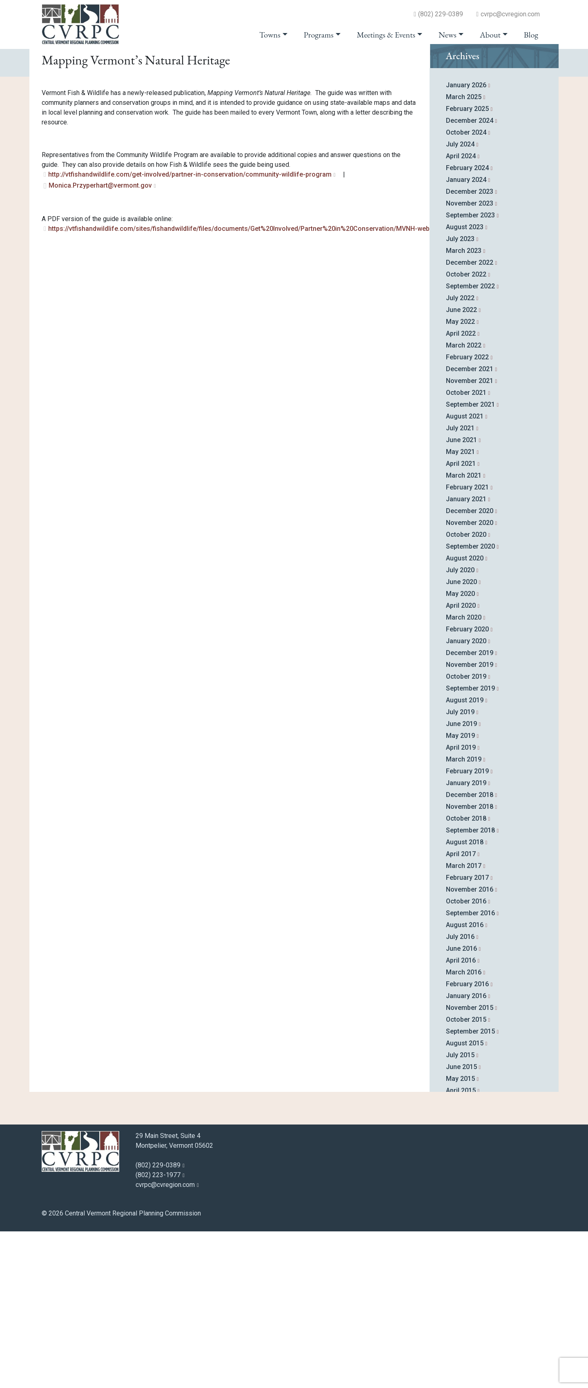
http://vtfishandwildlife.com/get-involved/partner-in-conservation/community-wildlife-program (190, 331)
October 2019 (466, 833)
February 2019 (467, 928)
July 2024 (460, 301)
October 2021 (466, 549)
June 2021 (461, 596)
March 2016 (463, 1129)
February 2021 (467, 644)
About (490, 34)
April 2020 (461, 762)
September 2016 (470, 1070)
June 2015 (461, 1223)
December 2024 (469, 277)
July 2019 (460, 868)
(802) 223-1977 (158, 1331)
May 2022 (460, 478)
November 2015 (469, 1164)
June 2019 (461, 880)
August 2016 (464, 1081)
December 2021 (469, 525)
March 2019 (463, 916)
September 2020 (470, 703)
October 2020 (466, 691)
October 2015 (466, 1176)
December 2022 (469, 419)
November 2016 (469, 1046)
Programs (319, 34)
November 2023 (469, 360)
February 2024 (467, 324)
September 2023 (470, 372)
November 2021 (469, 537)
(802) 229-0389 (440, 14)
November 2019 (469, 821)
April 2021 (461, 620)
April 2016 (461, 1117)
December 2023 (469, 348)
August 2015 (464, 1200)
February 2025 (467, 265)
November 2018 (469, 963)
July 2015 (460, 1211)
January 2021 (466, 656)
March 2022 (463, 502)
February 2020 (467, 786)
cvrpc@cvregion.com (510, 14)
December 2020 (469, 667)
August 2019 (464, 857)
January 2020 (466, 797)
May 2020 (460, 750)
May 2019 (460, 892)
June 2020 (461, 738)
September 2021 (470, 561)
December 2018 (469, 951)
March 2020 (463, 774)
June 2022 (461, 466)
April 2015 (461, 1247)
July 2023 (460, 395)
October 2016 (466, 1058)
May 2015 (460, 1235)
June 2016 (461, 1105)
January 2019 (466, 939)
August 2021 (464, 573)
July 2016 (460, 1093)
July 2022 (460, 454)
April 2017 (461, 1010)
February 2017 (467, 1034)
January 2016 (466, 1152)
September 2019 (470, 845)
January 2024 (466, 336)
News (448, 34)
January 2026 (466, 242)
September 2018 (470, 987)
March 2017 (463, 1022)
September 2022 (470, 443)
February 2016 (467, 1140)
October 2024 (466, 289)
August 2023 (464, 383)
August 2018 (464, 999)
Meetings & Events (386, 34)
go (530, 62)
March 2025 (463, 253)
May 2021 (460, 608)
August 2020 (464, 715)
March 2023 (463, 407)
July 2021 (460, 585)
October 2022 (466, 431)
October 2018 (466, 975)
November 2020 (469, 679)
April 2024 (461, 313)
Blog (531, 34)
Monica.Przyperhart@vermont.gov (100, 342)
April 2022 (461, 490)
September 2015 (470, 1188)
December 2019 (469, 809)
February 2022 (467, 514)
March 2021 (463, 632)
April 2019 (461, 904)
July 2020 (460, 727)
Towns (270, 34)
